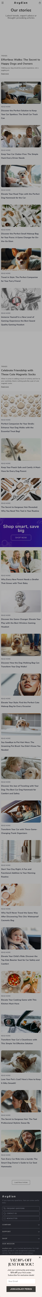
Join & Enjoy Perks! (21, 1289)
